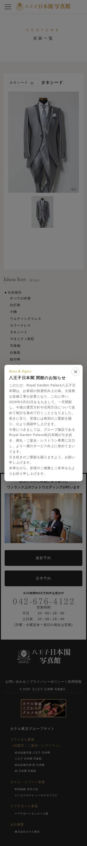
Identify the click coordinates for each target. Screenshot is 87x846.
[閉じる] (75, 372)
